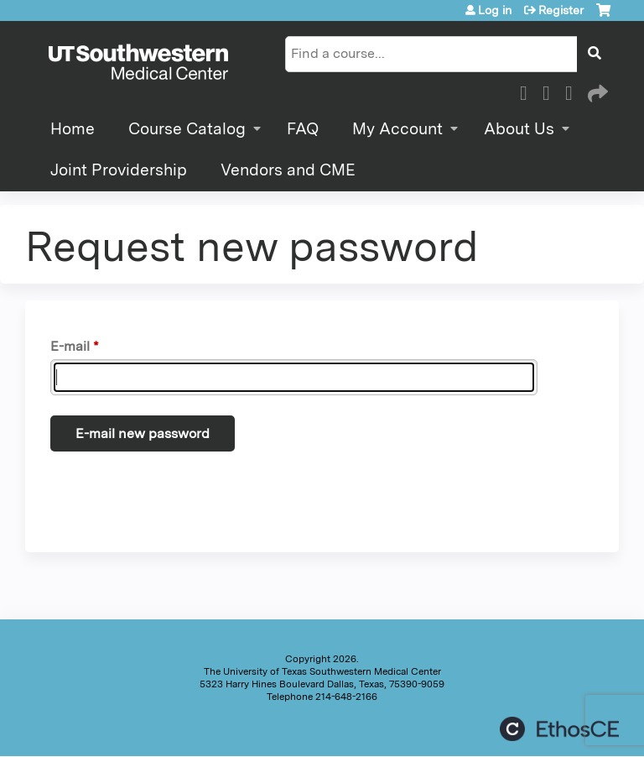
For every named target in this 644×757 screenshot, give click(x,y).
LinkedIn (573, 91)
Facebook (528, 91)
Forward (596, 91)
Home (72, 128)
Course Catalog (187, 128)
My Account (397, 128)
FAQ (303, 128)
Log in (495, 10)
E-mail (70, 346)
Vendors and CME (288, 170)
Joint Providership (118, 170)
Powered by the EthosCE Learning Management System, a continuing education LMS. (559, 729)
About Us (519, 128)
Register (561, 10)
